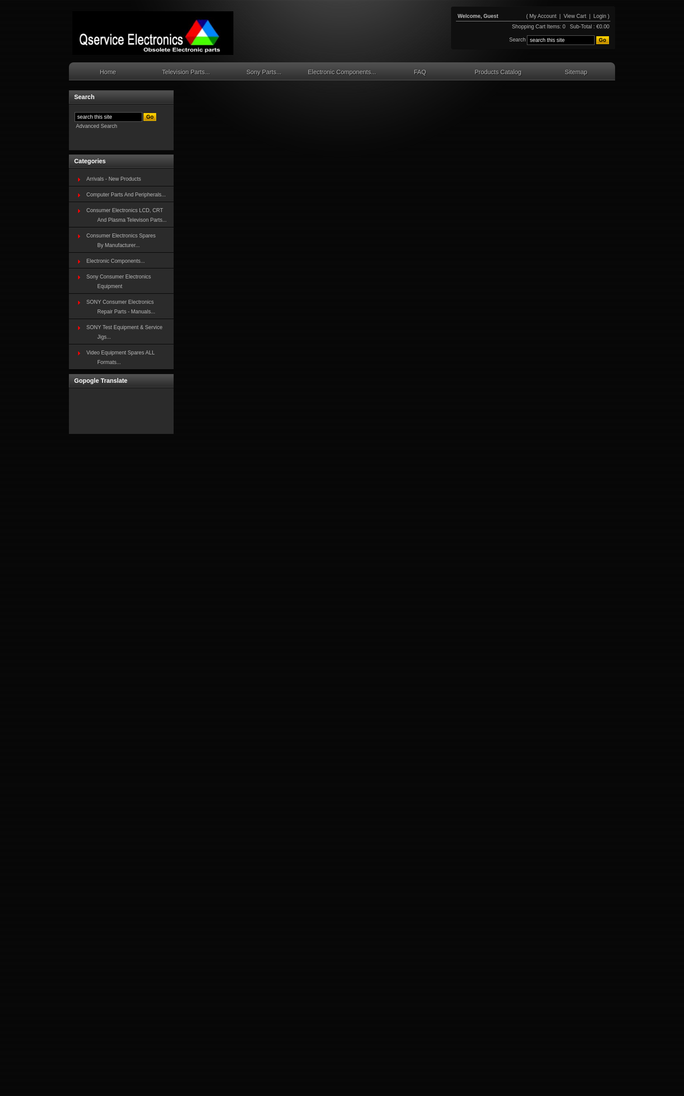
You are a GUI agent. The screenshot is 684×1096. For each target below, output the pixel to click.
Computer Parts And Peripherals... (126, 195)
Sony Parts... (263, 72)
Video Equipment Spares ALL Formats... (120, 357)
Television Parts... (186, 72)
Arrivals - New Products (113, 179)
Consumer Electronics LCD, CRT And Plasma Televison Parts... (126, 215)
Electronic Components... (342, 72)
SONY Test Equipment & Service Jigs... (124, 332)
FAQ (420, 72)
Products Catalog (498, 72)
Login (599, 16)
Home (108, 72)
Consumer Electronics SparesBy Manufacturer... (121, 240)
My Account (543, 16)
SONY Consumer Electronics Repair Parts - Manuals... (120, 307)
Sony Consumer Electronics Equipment (118, 281)
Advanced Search (96, 126)
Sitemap (576, 72)
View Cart (576, 16)
